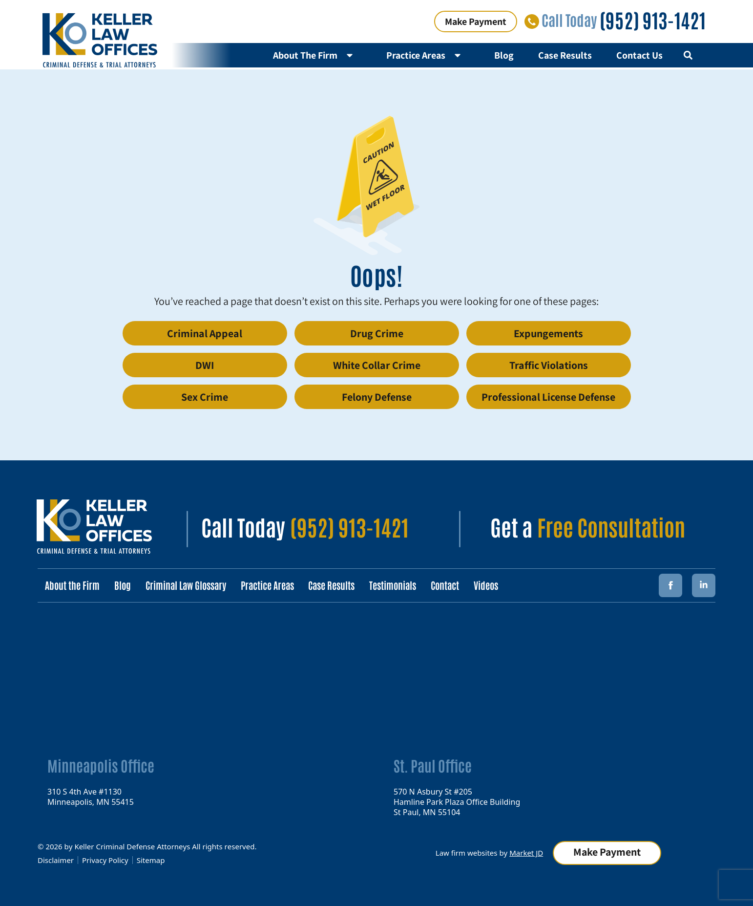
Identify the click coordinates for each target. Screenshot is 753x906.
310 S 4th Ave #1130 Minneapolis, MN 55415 (90, 796)
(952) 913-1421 (653, 19)
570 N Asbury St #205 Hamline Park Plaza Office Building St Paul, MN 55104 (457, 801)
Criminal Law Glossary (186, 585)
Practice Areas (428, 55)
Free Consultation (611, 526)
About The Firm (317, 55)
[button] (688, 55)
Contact (445, 585)
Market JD (526, 852)
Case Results (565, 55)
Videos (486, 585)
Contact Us (639, 55)
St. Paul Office (433, 765)
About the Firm (72, 585)
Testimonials (393, 585)
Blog (504, 55)
